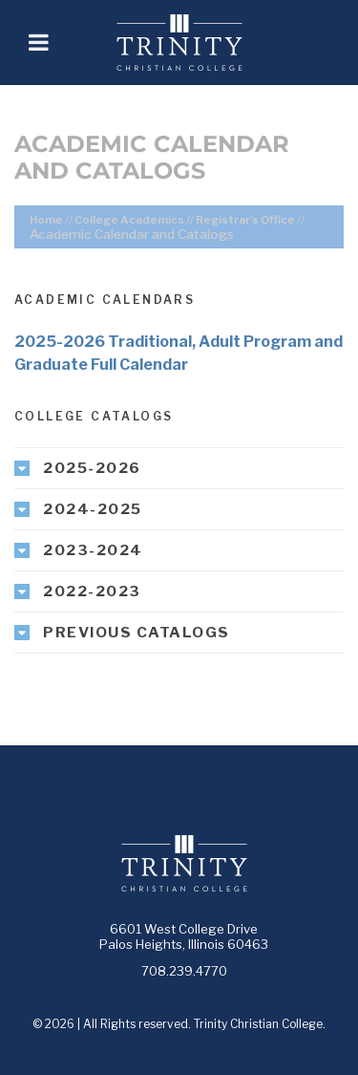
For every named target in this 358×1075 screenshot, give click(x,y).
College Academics (129, 219)
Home (46, 219)
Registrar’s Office (245, 219)
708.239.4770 (184, 970)
